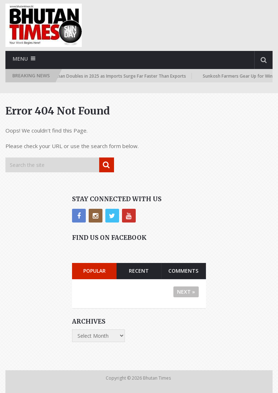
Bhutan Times (157, 378)
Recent (139, 270)
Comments (183, 270)
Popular (94, 270)
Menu (20, 58)
